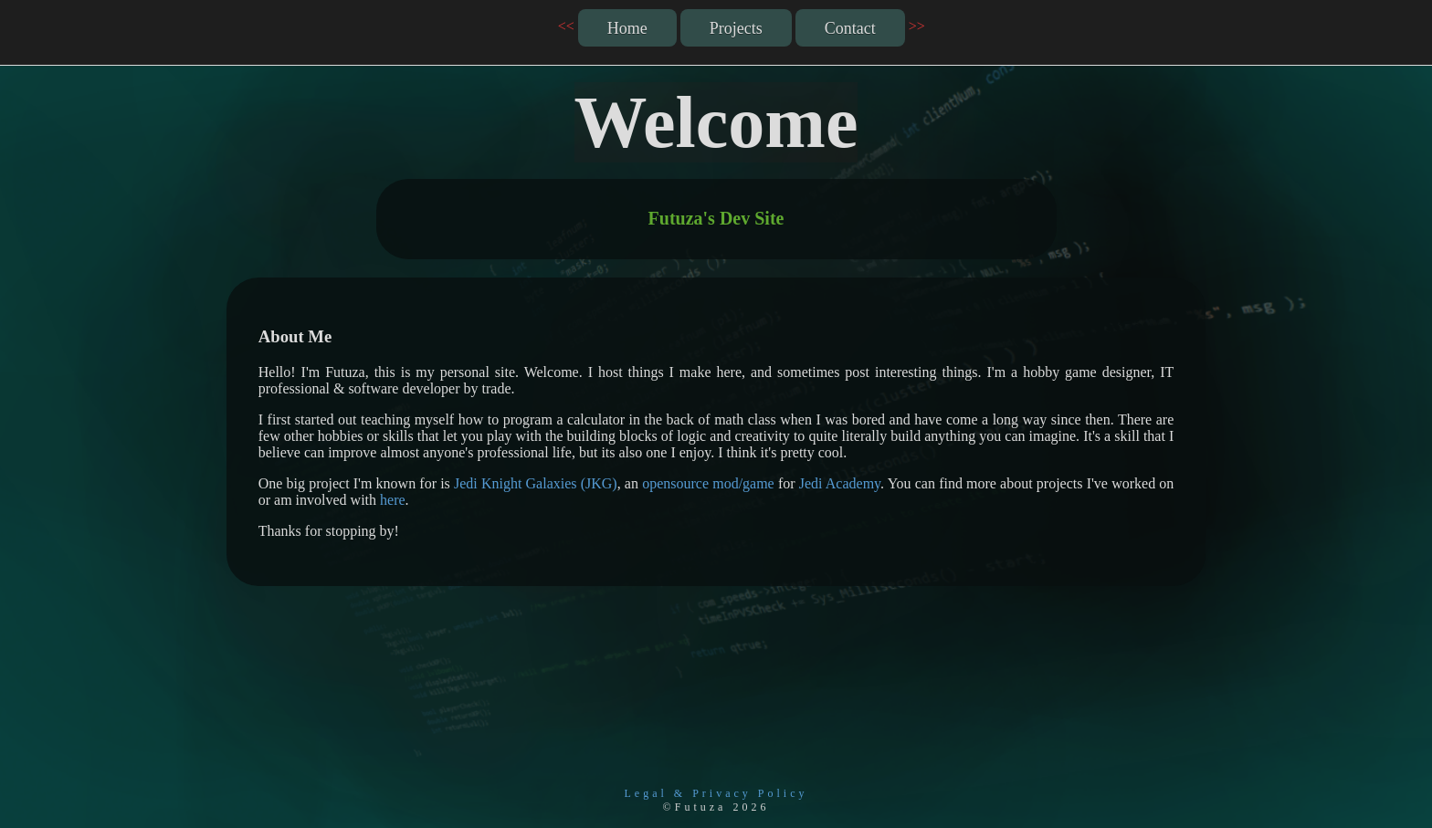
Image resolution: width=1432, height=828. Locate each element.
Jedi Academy (839, 483)
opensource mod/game (708, 483)
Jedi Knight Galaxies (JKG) (535, 483)
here (392, 500)
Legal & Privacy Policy (716, 793)
